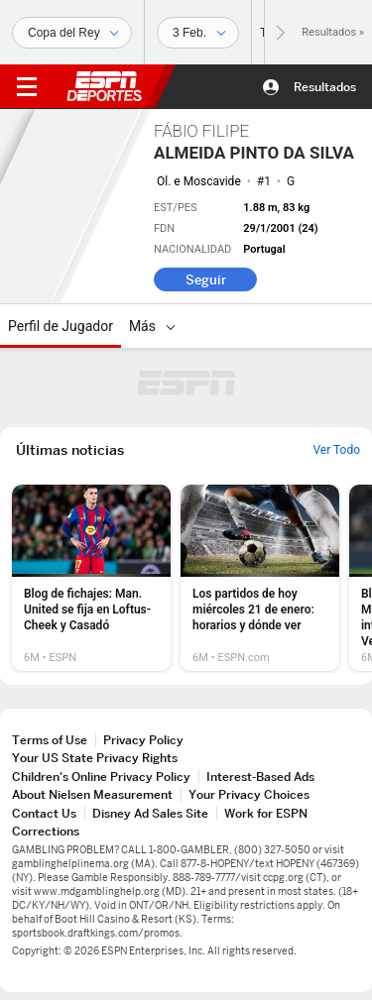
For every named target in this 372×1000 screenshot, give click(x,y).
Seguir (206, 279)
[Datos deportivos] (198, 33)
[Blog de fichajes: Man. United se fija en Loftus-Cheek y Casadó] (91, 578)
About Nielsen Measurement (92, 794)
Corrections (45, 831)
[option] (91, 578)
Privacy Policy (143, 739)
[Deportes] (72, 33)
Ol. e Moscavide (199, 181)
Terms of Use (49, 739)
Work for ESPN (266, 813)
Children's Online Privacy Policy (101, 776)
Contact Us (44, 813)
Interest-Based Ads (260, 776)
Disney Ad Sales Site (150, 813)
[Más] (171, 326)
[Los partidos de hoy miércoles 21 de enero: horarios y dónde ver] (260, 578)
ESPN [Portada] (104, 86)
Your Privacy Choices (249, 794)
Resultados (325, 86)
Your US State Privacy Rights (95, 757)
